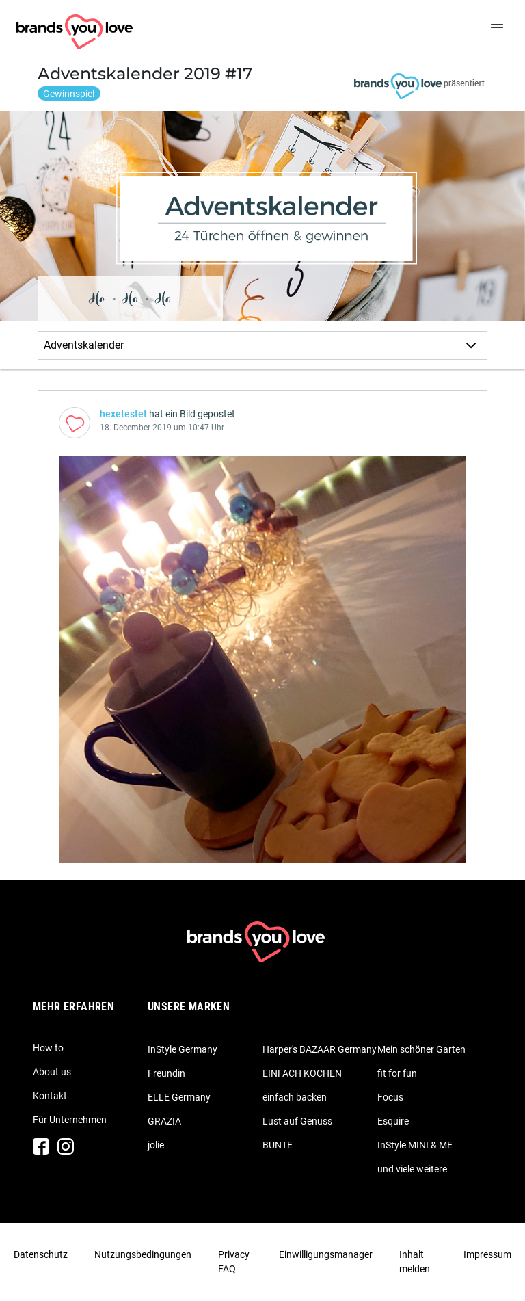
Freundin (166, 1073)
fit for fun (397, 1073)
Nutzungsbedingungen (142, 1254)
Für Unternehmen (70, 1119)
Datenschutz (41, 1254)
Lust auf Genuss (297, 1121)
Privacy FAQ (234, 1261)
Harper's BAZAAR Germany (319, 1049)
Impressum (487, 1254)
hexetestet (123, 413)
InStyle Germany (182, 1049)
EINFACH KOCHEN (302, 1073)
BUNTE (277, 1145)
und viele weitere (412, 1169)
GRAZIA (164, 1121)
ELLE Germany (179, 1097)
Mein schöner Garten (421, 1049)
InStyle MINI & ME (415, 1145)
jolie (156, 1145)
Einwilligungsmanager (326, 1254)
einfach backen (294, 1097)
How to (48, 1047)
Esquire (393, 1121)
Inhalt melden (414, 1261)
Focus (390, 1097)
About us (52, 1071)
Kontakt (50, 1095)
